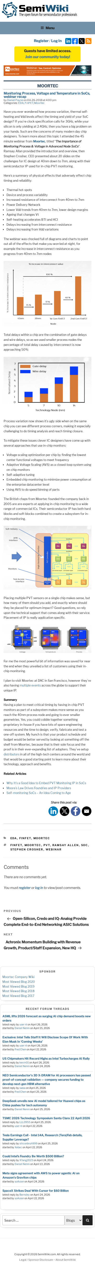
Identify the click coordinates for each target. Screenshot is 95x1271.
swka (22, 1088)
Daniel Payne (15, 100)
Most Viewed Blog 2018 (18, 991)
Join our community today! (47, 57)
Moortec (39, 103)
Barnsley (24, 1194)
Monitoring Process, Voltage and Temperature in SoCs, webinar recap (47, 95)
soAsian (19, 1181)
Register (41, 41)
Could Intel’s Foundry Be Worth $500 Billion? (33, 1156)
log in (39, 888)
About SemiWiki (65, 1259)
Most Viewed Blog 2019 (18, 986)
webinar (54, 849)
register (24, 888)
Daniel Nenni (22, 1028)
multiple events (30, 685)
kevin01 (24, 1062)
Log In (56, 41)
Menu (47, 28)
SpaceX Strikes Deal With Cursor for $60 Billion (35, 1190)
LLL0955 (24, 1122)
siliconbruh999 (28, 1143)
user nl (23, 1024)
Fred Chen (20, 1049)
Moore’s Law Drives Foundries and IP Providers (38, 788)
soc (84, 845)
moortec (32, 845)
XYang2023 (26, 1160)
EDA (21, 103)
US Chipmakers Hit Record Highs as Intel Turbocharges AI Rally (46, 1058)
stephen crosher (26, 849)
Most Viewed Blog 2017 (18, 996)
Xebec (18, 1147)
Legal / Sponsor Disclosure (36, 1259)
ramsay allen (65, 845)
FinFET (29, 103)
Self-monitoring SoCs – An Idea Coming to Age (38, 793)
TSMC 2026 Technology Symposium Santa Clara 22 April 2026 (46, 1118)
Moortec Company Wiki (18, 977)
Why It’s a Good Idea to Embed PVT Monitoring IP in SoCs (46, 783)
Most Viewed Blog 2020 (18, 982)
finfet (16, 845)
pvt (46, 845)
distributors (11, 754)
